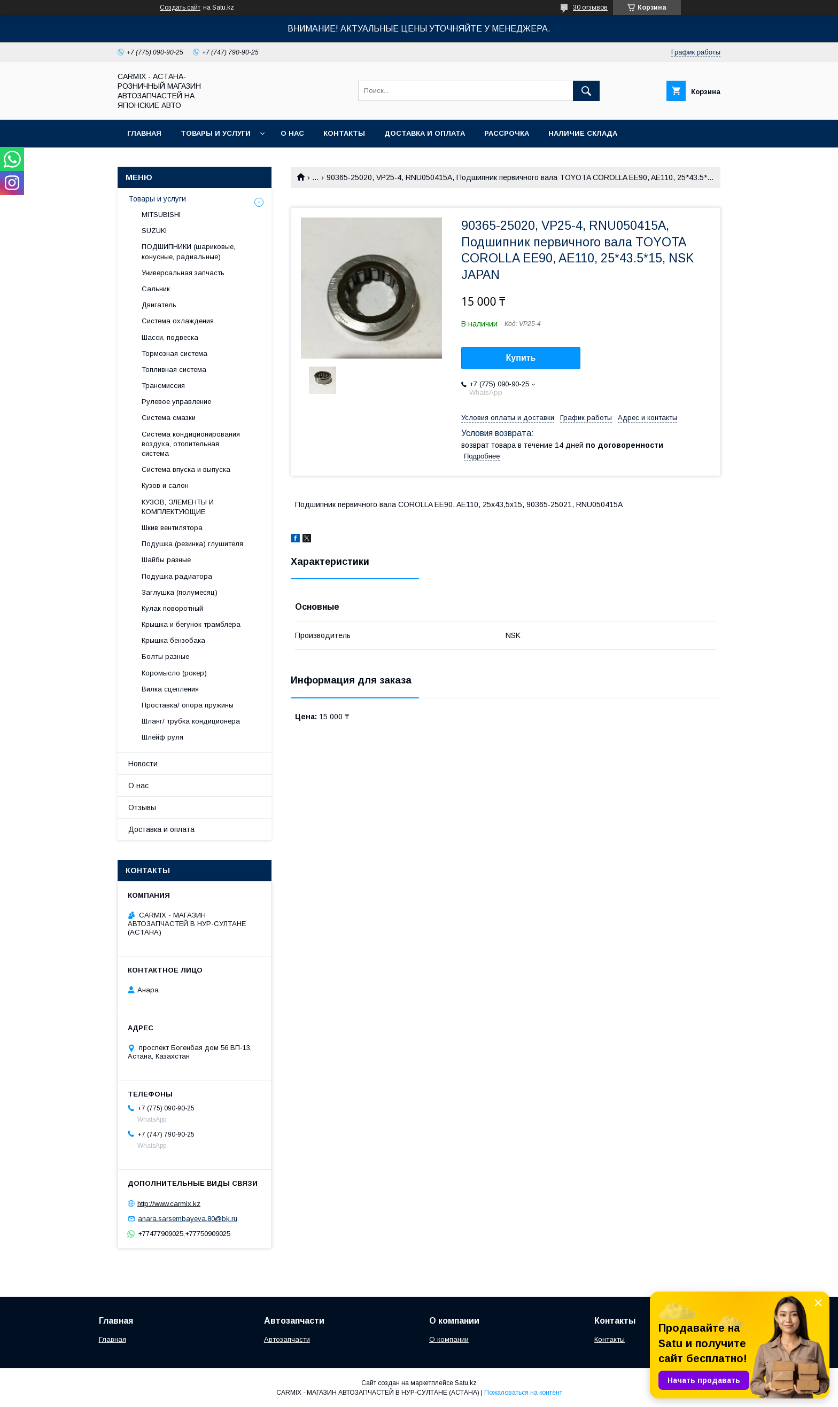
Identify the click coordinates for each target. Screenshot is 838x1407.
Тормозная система (174, 353)
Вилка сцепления (170, 689)
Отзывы (142, 807)
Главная (144, 133)
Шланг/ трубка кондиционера (191, 721)
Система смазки (169, 418)
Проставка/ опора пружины (188, 705)
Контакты (344, 133)
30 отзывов (590, 7)
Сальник (156, 289)
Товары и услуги (216, 133)
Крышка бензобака (173, 640)
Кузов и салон (165, 485)
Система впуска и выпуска (186, 469)
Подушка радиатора (177, 576)
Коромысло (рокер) (174, 673)
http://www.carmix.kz (168, 1203)
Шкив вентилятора (172, 528)
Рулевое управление (176, 402)
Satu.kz (466, 1383)
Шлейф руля (162, 737)
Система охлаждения (178, 321)
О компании (449, 1339)
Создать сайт (180, 7)
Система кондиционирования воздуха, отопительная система (191, 443)
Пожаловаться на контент (523, 1392)
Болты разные (165, 656)
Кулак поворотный (172, 608)
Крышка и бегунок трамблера (191, 624)
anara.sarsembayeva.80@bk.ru (187, 1219)
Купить (521, 357)
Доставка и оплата (424, 133)
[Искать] (586, 91)
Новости (143, 763)
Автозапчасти (287, 1339)
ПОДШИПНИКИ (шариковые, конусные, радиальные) (188, 251)
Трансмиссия (163, 386)
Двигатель (159, 305)
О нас (292, 133)
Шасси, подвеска (170, 337)
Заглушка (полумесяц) (180, 592)
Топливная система (174, 370)
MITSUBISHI (161, 215)
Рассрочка (506, 133)
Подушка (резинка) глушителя (192, 544)
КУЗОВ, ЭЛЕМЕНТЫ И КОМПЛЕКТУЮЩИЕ (178, 507)
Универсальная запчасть (183, 273)
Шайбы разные (166, 560)
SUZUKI (154, 231)
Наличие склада (582, 133)
